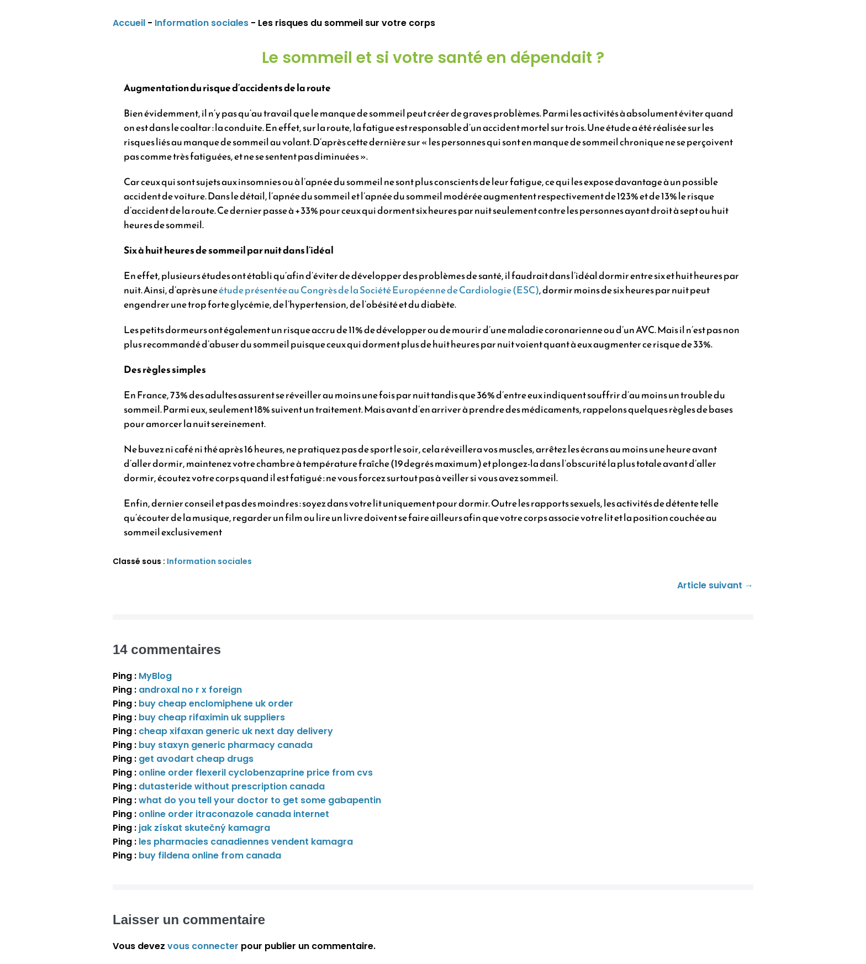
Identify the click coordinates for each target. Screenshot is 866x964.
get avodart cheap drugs (196, 758)
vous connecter (203, 946)
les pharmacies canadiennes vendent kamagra (246, 841)
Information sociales (202, 23)
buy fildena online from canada (210, 855)
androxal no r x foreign (190, 689)
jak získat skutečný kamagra (204, 827)
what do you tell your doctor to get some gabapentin (260, 800)
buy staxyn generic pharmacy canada (226, 745)
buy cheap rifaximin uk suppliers (212, 717)
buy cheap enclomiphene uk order (216, 703)
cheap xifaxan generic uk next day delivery (236, 731)
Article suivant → (715, 585)
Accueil (129, 23)
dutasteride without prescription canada (232, 786)
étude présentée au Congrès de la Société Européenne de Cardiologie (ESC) (379, 290)
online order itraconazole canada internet (234, 814)
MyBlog (155, 676)
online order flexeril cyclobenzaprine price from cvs (256, 772)
